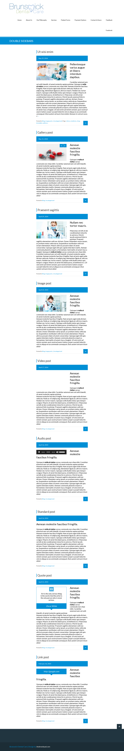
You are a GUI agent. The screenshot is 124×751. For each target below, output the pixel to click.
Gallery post (45, 132)
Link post (43, 657)
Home (19, 20)
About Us (29, 20)
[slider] (48, 452)
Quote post (44, 575)
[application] (51, 452)
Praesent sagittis (48, 210)
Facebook (109, 30)
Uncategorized (57, 121)
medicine (73, 121)
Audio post (44, 438)
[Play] (39, 452)
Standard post (46, 511)
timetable (39, 123)
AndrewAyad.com (43, 747)
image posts (49, 121)
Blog (43, 121)
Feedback (109, 20)
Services (54, 20)
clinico (68, 121)
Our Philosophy (42, 20)
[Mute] (57, 452)
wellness (45, 123)
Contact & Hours (96, 20)
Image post (44, 283)
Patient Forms (65, 20)
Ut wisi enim (45, 52)
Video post (44, 361)
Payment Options (80, 20)
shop (78, 121)
